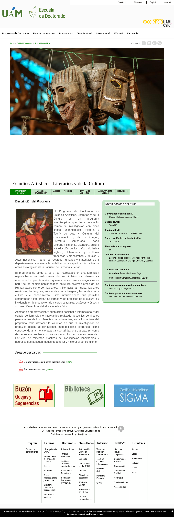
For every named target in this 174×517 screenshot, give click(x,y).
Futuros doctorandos (44, 33)
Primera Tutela (67, 449)
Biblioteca (138, 2)
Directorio (122, 2)
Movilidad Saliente (100, 469)
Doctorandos (66, 33)
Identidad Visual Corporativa (119, 452)
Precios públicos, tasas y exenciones (50, 478)
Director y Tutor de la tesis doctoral (50, 487)
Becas (134, 454)
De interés (132, 33)
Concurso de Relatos (120, 460)
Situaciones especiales (84, 476)
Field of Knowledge (25, 43)
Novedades (137, 458)
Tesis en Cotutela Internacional (102, 461)
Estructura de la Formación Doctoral (50, 459)
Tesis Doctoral (84, 33)
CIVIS (99, 483)
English (153, 2)
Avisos (135, 449)
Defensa (82, 471)
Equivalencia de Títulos (84, 490)
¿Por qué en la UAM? (50, 450)
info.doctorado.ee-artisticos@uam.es (125, 297)
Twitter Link (121, 429)
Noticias (135, 463)
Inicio (12, 43)
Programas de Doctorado (15, 33)
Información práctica (49, 495)
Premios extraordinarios (85, 497)
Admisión (48, 471)
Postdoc (135, 467)
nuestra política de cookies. (91, 514)
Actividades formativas (66, 472)
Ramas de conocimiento (32, 450)
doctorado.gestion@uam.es (121, 288)
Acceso (47, 466)
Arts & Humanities (42, 43)
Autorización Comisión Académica (84, 452)
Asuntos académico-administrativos (68, 463)
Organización (120, 466)
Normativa (118, 478)
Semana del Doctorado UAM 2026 (66, 480)
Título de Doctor (83, 483)
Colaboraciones (121, 482)
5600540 (113, 225)
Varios (134, 472)
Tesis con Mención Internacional (102, 452)
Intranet (167, 2)
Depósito (83, 459)
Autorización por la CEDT (84, 464)
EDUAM (118, 33)
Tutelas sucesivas (65, 455)
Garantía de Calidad (119, 472)
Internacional (103, 33)
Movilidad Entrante (100, 477)
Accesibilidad (120, 487)
